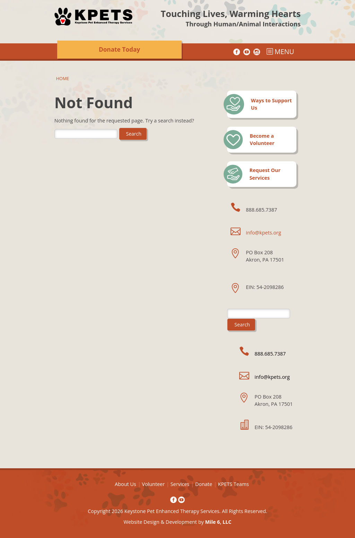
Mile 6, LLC (218, 522)
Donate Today (119, 49)
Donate (203, 484)
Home (62, 79)
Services (180, 484)
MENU (280, 51)
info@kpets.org (263, 232)
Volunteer (153, 484)
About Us (125, 484)
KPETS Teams (233, 484)
